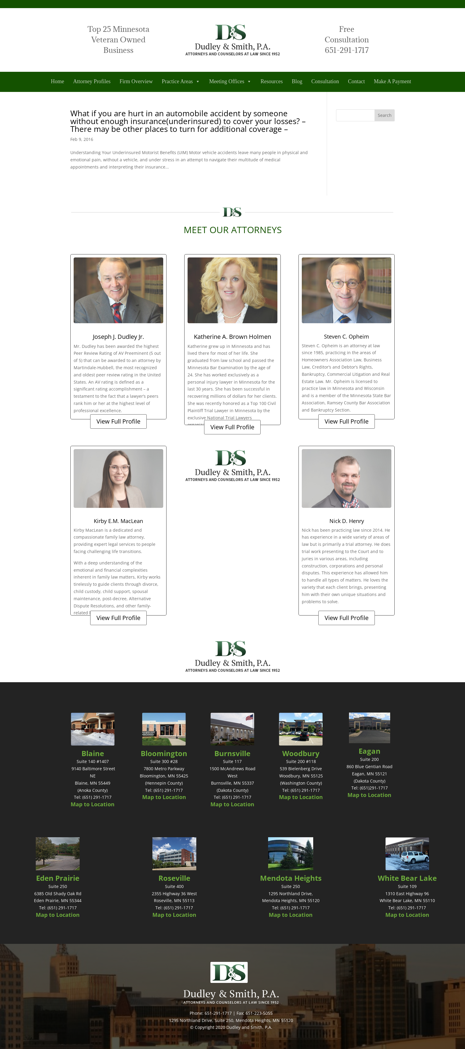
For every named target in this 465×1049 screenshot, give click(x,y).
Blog (297, 81)
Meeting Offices (230, 81)
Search (385, 115)
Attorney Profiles (91, 81)
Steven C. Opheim (346, 336)
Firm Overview (136, 81)
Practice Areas (181, 81)
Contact (356, 81)
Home (57, 81)
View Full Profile (118, 421)
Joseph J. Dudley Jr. (118, 337)
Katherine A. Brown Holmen (232, 337)
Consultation (325, 81)
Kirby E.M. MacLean (118, 520)
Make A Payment (392, 81)
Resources (272, 81)
